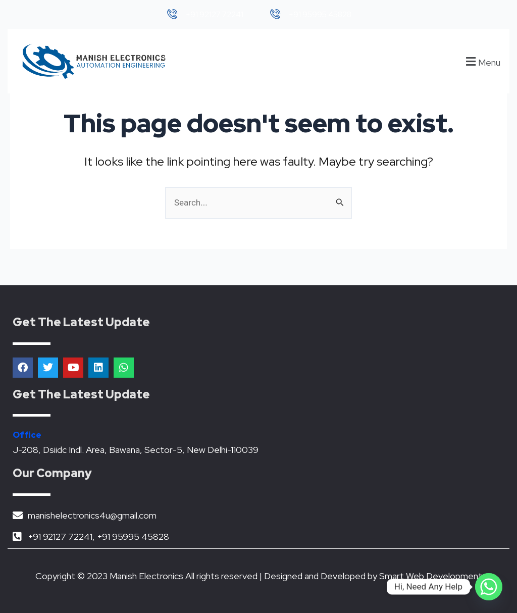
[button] (482, 61)
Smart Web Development (430, 576)
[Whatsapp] (488, 586)
